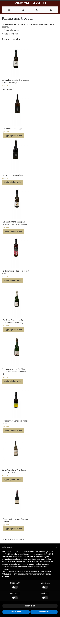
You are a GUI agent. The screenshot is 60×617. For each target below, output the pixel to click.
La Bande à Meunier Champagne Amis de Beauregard (15, 81)
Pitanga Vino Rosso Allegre (13, 175)
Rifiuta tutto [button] (16, 612)
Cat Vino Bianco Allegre (12, 128)
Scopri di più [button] (30, 606)
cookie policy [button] (46, 559)
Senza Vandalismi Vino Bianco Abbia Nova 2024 (14, 471)
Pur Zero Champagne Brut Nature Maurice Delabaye (14, 321)
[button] (57, 548)
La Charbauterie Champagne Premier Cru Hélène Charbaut (15, 223)
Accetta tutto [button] (44, 612)
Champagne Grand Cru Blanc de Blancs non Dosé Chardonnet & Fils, (15, 371)
